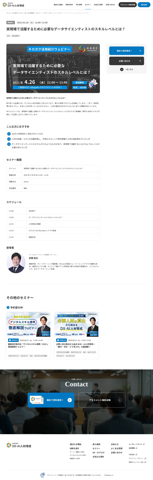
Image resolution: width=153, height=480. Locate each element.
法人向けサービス (17, 13)
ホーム (8, 13)
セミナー (38, 13)
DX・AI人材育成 (29, 13)
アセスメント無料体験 (127, 5)
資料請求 (144, 5)
